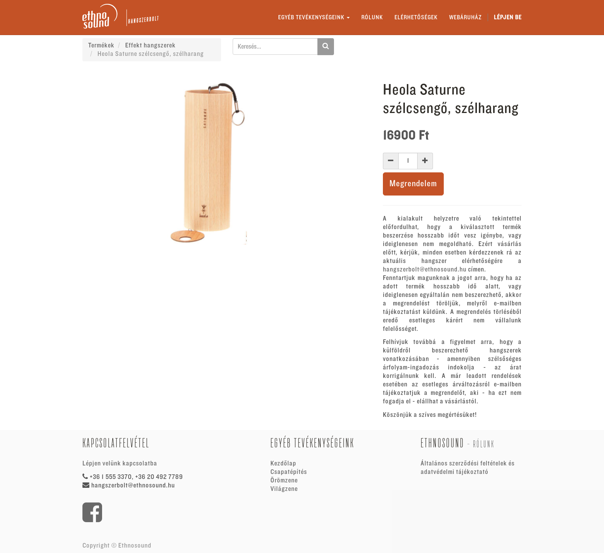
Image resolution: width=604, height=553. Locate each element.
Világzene (284, 489)
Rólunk (484, 444)
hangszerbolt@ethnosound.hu (424, 269)
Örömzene (284, 480)
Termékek (101, 45)
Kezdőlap (283, 463)
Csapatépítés (288, 472)
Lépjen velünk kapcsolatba (119, 463)
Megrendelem (413, 183)
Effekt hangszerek (150, 45)
